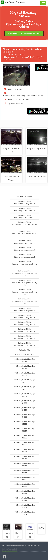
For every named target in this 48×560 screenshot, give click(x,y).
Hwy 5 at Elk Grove (37, 176)
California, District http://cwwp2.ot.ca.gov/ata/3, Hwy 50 (24, 273)
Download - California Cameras (24, 33)
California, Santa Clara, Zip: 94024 (24, 367)
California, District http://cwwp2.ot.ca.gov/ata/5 (24, 316)
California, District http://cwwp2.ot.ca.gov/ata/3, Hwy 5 (24, 264)
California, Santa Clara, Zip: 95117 (24, 464)
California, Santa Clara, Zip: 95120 (24, 478)
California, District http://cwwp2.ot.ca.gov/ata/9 (24, 344)
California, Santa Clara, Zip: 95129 (24, 499)
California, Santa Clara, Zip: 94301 (24, 395)
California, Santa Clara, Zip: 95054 (24, 457)
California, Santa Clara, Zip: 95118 (24, 471)
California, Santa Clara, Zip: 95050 (24, 443)
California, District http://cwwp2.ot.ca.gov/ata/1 (24, 202)
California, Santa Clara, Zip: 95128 (24, 492)
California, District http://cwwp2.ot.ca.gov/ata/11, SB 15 (24, 224)
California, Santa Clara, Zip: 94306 (24, 416)
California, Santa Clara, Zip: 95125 (24, 485)
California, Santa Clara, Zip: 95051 (24, 450)
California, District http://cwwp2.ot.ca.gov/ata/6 (24, 323)
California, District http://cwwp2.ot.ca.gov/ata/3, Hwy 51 (24, 282)
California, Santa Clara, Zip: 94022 (24, 360)
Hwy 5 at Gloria (18, 537)
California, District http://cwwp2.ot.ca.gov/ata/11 (24, 216)
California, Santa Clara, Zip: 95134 (24, 513)
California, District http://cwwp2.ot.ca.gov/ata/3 (24, 256)
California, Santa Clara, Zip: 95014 (24, 430)
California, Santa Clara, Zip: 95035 (24, 436)
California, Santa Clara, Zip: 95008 (24, 423)
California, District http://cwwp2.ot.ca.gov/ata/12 (24, 242)
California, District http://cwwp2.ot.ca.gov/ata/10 (24, 209)
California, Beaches (24, 197)
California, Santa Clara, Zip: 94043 (24, 374)
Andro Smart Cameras (13, 2)
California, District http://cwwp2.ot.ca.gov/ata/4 (24, 309)
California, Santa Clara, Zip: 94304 (24, 409)
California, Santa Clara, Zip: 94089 (24, 388)
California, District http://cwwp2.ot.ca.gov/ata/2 (24, 249)
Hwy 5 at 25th (30, 537)
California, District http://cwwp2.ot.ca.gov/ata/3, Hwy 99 (24, 301)
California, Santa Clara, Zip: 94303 (24, 402)
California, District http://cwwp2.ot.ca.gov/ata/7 (24, 330)
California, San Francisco (24, 354)
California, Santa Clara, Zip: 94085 (24, 381)
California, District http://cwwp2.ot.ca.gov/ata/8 (24, 337)
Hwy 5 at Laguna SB (36, 148)
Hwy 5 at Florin (7, 537)
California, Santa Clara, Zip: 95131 (24, 506)
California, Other (25, 350)
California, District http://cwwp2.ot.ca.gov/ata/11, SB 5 (24, 234)
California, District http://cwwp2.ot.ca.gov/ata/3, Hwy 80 (24, 292)
